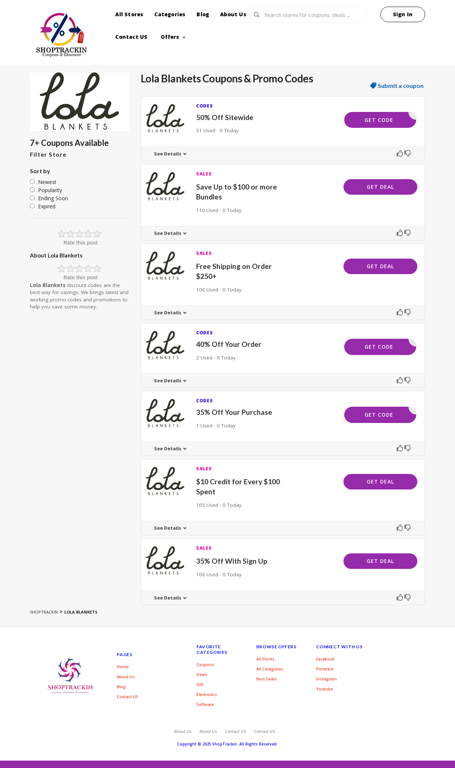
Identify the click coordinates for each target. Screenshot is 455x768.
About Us (233, 14)
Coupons (205, 664)
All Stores (129, 14)
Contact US (131, 36)
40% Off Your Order (228, 344)
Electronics (206, 694)
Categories (169, 14)
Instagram (326, 679)
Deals (202, 674)
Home (123, 666)
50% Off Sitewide (224, 117)
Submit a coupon (401, 86)
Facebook (325, 659)
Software (205, 704)
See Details (167, 154)
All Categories (269, 669)
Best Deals (266, 679)
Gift (199, 684)
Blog (202, 14)
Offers (170, 36)
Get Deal (380, 186)
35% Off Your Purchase (234, 412)
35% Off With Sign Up (231, 561)
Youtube (324, 689)
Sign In (403, 14)
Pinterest (324, 669)
